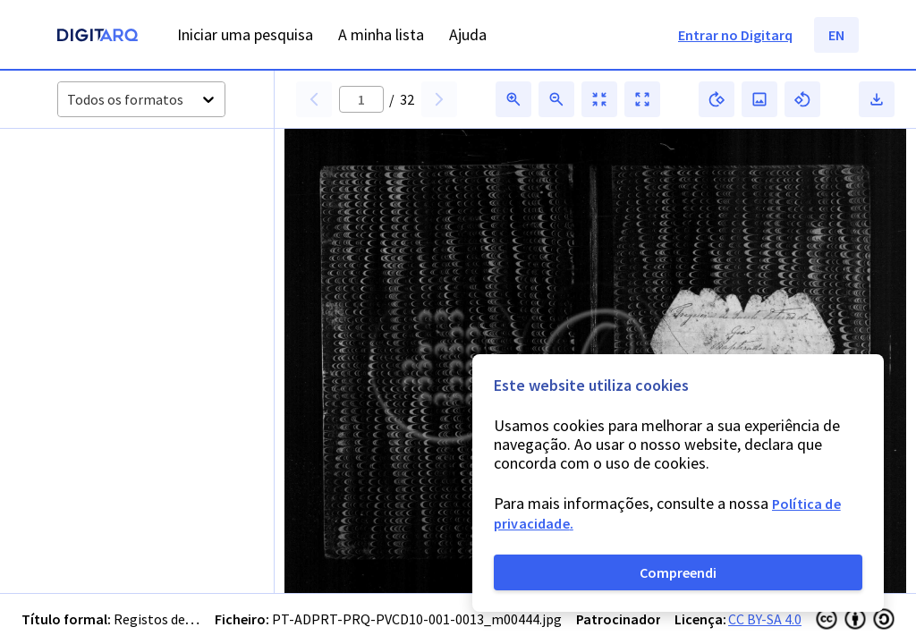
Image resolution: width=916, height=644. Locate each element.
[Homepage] (97, 37)
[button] (97, 190)
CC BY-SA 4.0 (765, 619)
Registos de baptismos (184, 619)
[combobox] (68, 99)
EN (836, 35)
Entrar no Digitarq (735, 35)
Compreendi (678, 572)
